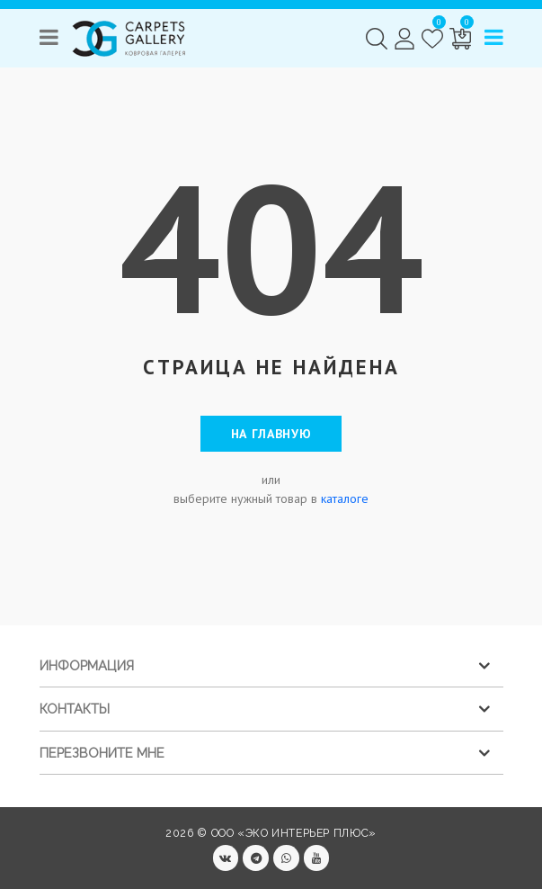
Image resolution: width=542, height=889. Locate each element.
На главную (271, 434)
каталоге (345, 498)
